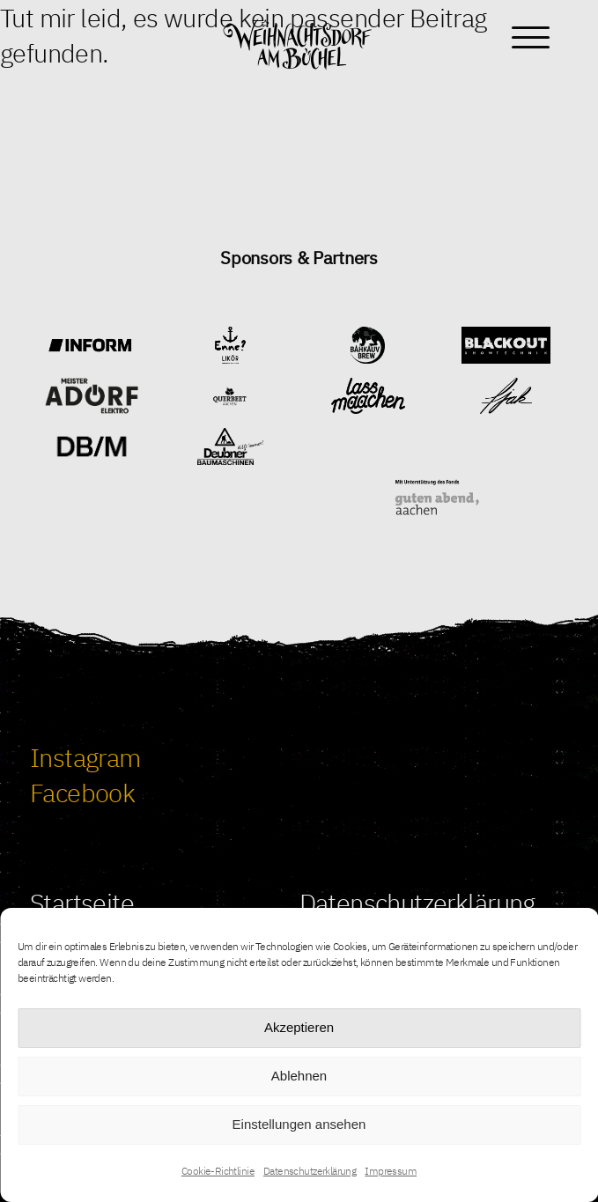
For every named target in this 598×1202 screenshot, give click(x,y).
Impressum (391, 1170)
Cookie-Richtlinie (218, 1170)
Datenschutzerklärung (309, 1170)
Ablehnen (299, 1075)
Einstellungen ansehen (299, 1124)
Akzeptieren (299, 1027)
